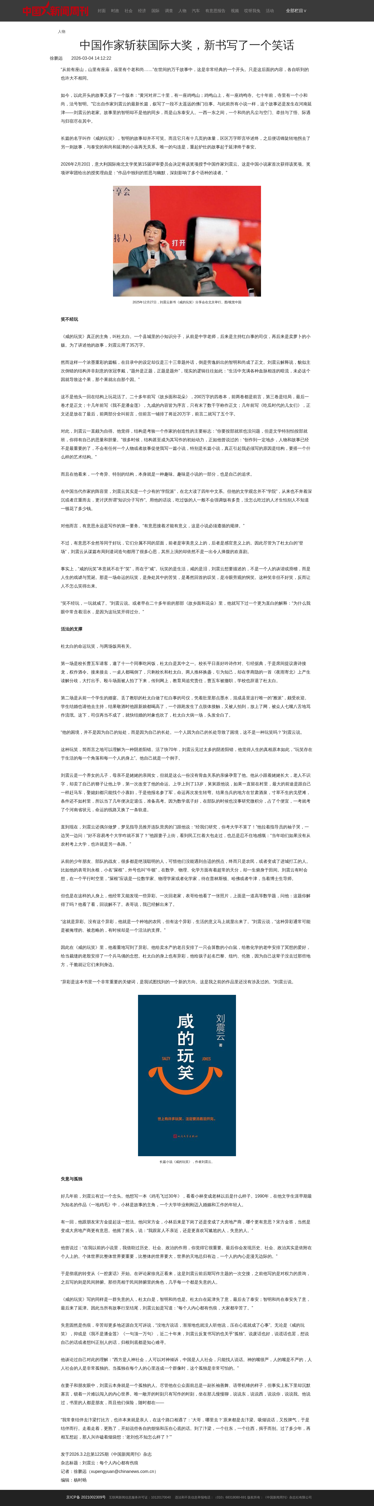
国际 (155, 10)
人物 (182, 10)
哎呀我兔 (252, 10)
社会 (129, 10)
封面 (102, 10)
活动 (270, 10)
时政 (115, 10)
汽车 (196, 10)
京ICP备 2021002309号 (86, 1497)
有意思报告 (215, 10)
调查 (169, 10)
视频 (235, 10)
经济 (142, 10)
